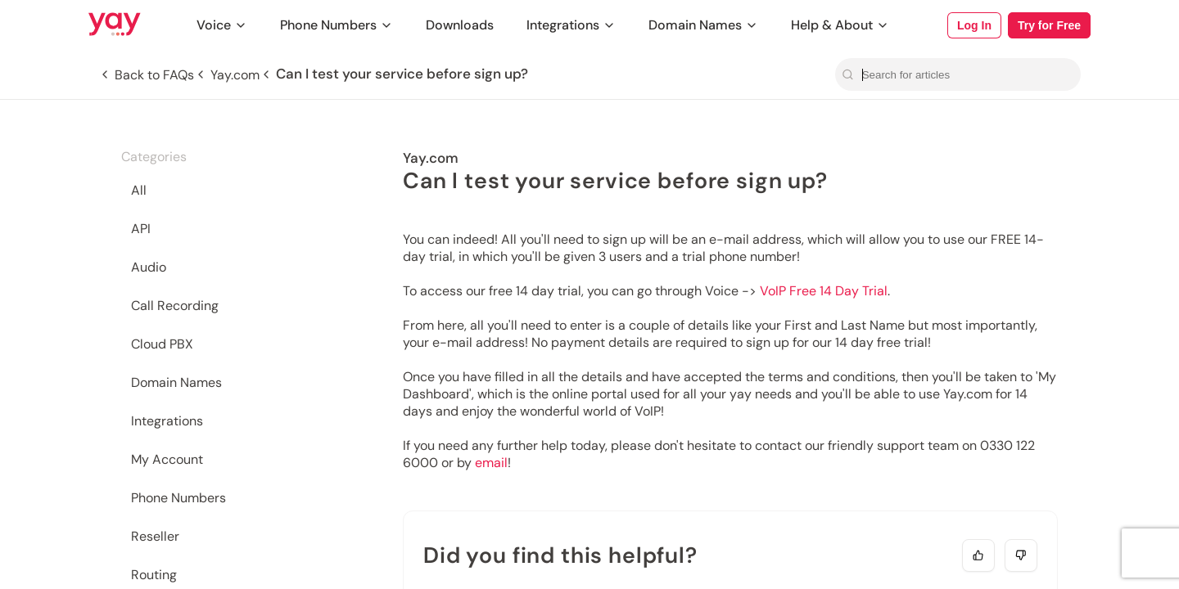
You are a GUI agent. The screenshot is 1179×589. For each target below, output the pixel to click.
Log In (974, 25)
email (491, 462)
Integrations (571, 25)
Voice (221, 25)
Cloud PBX (162, 344)
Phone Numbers (336, 25)
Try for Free (1049, 25)
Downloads (460, 25)
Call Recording (175, 305)
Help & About (840, 25)
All (139, 190)
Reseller (155, 536)
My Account (167, 459)
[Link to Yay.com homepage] (114, 25)
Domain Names (703, 25)
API (141, 228)
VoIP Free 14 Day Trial (824, 290)
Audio (148, 267)
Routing (154, 574)
